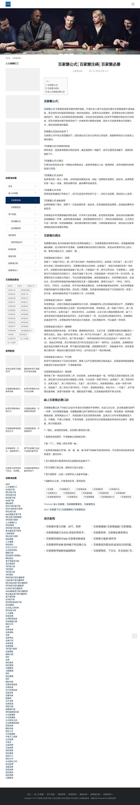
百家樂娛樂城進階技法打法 (13, 429)
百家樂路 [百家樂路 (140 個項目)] (10, 334)
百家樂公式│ (53, 85)
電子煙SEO (10, 564)
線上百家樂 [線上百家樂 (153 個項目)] (11, 343)
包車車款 (9, 638)
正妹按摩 (9, 745)
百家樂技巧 (65, 489)
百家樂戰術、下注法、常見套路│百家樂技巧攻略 (113, 550)
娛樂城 (8, 698)
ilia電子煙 (10, 500)
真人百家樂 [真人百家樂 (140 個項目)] (24, 339)
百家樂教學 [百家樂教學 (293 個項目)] (24, 306)
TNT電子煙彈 (11, 649)
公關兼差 (9, 668)
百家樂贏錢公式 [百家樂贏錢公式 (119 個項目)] (26, 331)
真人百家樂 (13, 193)
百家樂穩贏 (87, 493)
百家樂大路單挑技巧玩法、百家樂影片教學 (13, 469)
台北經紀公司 (11, 761)
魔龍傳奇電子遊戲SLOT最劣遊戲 (31, 370)
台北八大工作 (11, 547)
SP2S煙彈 (10, 525)
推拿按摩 (9, 616)
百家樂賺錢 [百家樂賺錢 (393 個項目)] (24, 326)
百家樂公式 (49, 109)
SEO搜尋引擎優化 (13, 555)
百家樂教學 (98, 489)
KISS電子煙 (10, 498)
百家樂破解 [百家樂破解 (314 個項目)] (24, 314)
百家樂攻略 (77, 71)
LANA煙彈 (10, 533)
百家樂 (48, 101)
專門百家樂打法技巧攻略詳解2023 (31, 449)
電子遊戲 (12, 214)
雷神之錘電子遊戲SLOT (13, 370)
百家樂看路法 (70, 493)
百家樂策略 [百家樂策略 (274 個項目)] (11, 318)
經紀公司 (9, 624)
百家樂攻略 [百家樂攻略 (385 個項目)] (11, 306)
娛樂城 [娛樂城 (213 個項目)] (9, 286)
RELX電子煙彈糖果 (14, 517)
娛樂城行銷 (10, 709)
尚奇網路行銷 (11, 621)
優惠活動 (12, 256)
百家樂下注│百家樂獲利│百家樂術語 (67, 509)
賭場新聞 (12, 249)
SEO (7, 657)
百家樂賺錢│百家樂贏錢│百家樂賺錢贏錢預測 (113, 526)
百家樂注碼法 (53, 88)
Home (8, 58)
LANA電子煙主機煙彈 (15, 580)
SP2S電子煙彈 (12, 520)
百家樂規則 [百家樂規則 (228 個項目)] (24, 322)
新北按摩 (9, 764)
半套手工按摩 (11, 737)
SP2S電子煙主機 (13, 528)
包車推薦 (9, 629)
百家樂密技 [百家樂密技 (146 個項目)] (11, 294)
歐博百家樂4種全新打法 (13, 409)
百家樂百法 (52, 493)
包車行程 (9, 640)
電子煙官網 (10, 597)
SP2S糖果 (10, 605)
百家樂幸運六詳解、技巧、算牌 (63, 526)
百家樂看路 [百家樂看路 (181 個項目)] (11, 314)
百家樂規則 (73, 497)
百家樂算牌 (104, 493)
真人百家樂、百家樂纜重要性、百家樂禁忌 (74, 504)
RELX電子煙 (11, 492)
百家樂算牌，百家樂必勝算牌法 (110, 532)
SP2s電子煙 (11, 511)
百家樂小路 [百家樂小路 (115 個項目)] (24, 294)
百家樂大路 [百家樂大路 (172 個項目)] (11, 290)
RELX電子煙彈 (12, 536)
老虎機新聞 (16, 228)
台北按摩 (9, 739)
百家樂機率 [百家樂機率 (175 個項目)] (11, 310)
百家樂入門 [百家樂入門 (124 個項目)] (31, 286)
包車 (7, 627)
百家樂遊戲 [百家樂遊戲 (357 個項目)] (23, 334)
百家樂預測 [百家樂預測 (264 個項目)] (11, 339)
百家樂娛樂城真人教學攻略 (13, 390)
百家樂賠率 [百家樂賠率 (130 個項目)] (11, 326)
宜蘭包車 (9, 695)
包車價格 (9, 632)
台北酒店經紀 (11, 550)
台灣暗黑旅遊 (11, 619)
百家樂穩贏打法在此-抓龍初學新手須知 (66, 532)
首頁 (10, 186)
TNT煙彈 (9, 569)
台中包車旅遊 (11, 690)
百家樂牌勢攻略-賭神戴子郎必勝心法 (66, 544)
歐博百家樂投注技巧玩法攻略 (31, 390)
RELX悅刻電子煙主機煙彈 (16, 583)
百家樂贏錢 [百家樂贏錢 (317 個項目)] (11, 331)
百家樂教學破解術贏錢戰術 (61, 550)
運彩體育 (12, 235)
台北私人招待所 (12, 608)
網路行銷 (9, 553)
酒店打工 (9, 756)
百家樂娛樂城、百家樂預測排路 (31, 409)
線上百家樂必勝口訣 (56, 92)
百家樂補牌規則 (54, 497)
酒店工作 (9, 731)
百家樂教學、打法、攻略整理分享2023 (13, 449)
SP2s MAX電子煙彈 (14, 509)
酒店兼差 (9, 662)
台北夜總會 (10, 715)
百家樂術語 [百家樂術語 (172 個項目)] (11, 322)
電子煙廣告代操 (12, 561)
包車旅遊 (9, 643)
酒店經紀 (9, 544)
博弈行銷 (9, 706)
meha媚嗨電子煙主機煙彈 (17, 591)
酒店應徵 (9, 665)
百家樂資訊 (16, 207)
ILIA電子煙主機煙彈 (14, 588)
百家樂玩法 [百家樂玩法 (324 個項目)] (24, 310)
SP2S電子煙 (11, 495)
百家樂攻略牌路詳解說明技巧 (31, 469)
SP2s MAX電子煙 (13, 506)
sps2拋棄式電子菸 (13, 514)
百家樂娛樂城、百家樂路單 (31, 429)
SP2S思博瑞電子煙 (14, 602)
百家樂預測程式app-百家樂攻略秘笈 (65, 538)
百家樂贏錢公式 (108, 497)
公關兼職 (9, 671)
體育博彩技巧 (17, 242)
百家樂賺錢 (89, 497)
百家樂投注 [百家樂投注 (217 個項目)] (24, 302)
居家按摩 (9, 767)
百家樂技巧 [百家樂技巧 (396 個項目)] (11, 302)
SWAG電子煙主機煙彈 (15, 577)
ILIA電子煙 (10, 489)
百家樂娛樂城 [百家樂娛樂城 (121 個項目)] (25, 290)
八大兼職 (9, 542)
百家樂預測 (126, 497)
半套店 (8, 742)
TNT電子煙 (10, 566)
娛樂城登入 (13, 270)
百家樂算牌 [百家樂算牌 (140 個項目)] (24, 318)
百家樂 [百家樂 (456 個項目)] (19, 286)
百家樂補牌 (120, 493)
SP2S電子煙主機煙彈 (15, 586)
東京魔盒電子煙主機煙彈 (16, 594)
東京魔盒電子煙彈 (13, 531)
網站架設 (9, 558)
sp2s (8, 484)
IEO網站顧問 (111, 798)
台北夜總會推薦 (12, 723)
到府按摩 (9, 769)
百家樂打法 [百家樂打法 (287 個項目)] (24, 298)
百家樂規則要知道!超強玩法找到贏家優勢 (113, 544)
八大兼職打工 (11, 487)
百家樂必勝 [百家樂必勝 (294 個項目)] (11, 298)
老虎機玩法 (16, 221)
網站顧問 (9, 503)
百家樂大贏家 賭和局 (104, 538)
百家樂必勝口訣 (51, 407)
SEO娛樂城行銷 (12, 712)
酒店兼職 (9, 539)
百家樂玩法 (115, 489)
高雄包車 (9, 693)
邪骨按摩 (9, 726)
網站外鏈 (9, 682)
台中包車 (9, 701)
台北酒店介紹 (11, 720)
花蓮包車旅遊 (11, 684)
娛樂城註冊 (13, 263)
